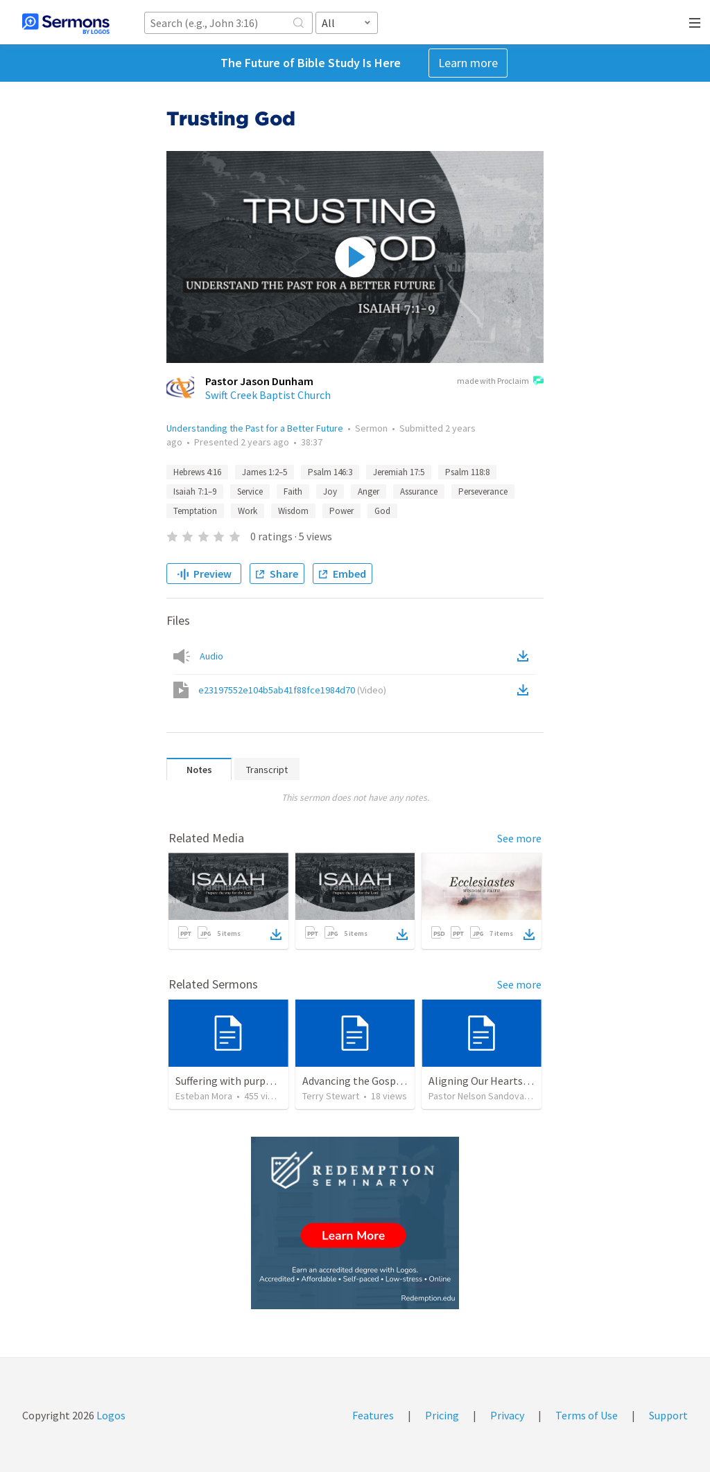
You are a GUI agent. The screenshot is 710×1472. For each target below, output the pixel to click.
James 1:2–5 (264, 472)
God (382, 511)
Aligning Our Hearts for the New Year (515, 1081)
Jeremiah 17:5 (398, 472)
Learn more (468, 63)
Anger (368, 491)
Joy (330, 491)
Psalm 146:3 (330, 472)
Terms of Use (586, 1415)
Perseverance (483, 491)
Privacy (507, 1415)
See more (519, 838)
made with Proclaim (500, 381)
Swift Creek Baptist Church (268, 395)
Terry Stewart (330, 1096)
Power (341, 511)
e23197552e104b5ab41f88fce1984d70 (292, 690)
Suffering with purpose (228, 1081)
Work (247, 511)
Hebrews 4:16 (197, 472)
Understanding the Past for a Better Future (254, 428)
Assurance (419, 491)
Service (250, 491)
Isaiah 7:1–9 (194, 491)
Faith (293, 491)
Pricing (442, 1415)
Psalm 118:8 (467, 472)
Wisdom (293, 511)
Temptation (195, 511)
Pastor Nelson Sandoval (477, 1096)
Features (373, 1415)
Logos (109, 1415)
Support (668, 1415)
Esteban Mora (203, 1096)
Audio (211, 656)
